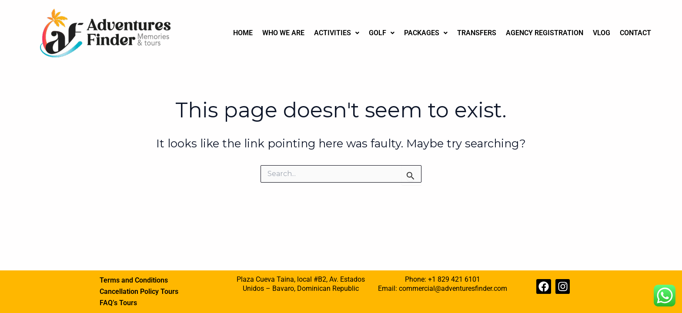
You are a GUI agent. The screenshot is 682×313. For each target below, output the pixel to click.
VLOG (601, 33)
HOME (243, 33)
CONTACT (635, 33)
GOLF (381, 33)
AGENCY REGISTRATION (544, 33)
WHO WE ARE (283, 33)
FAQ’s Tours (118, 303)
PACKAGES (426, 33)
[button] (336, 33)
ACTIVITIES (336, 33)
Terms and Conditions (134, 280)
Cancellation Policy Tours (139, 291)
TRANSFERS (476, 33)
